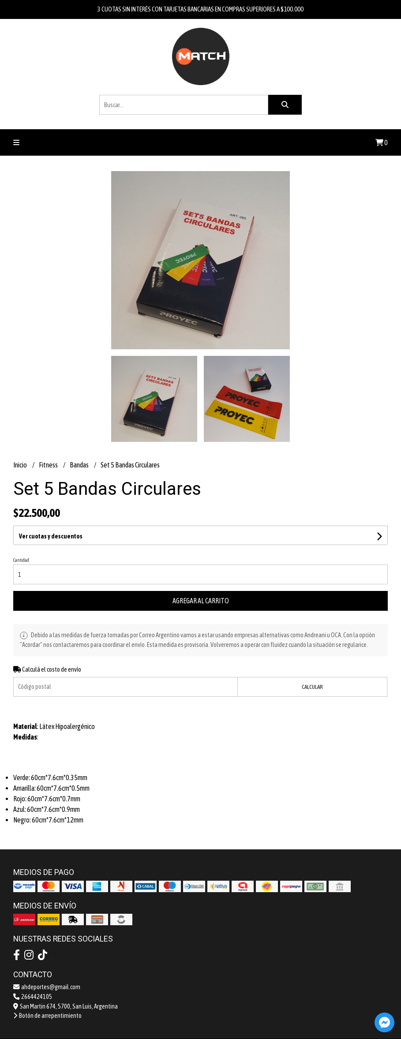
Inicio (20, 465)
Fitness (49, 465)
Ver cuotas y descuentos (50, 536)
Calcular (312, 687)
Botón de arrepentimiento (47, 1015)
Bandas (80, 465)
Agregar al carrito (200, 601)
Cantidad (21, 560)
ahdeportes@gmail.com (46, 986)
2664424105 (32, 996)
